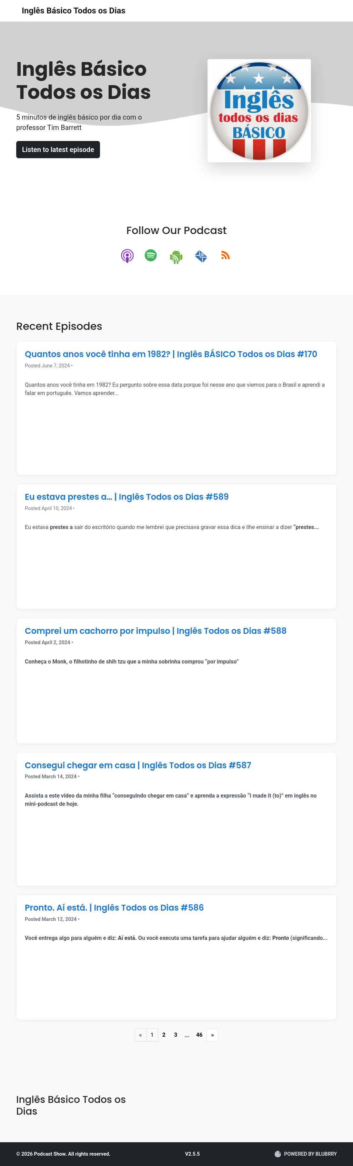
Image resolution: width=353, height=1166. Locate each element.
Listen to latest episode (58, 149)
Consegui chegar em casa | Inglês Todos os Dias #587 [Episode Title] (138, 765)
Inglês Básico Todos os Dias (73, 11)
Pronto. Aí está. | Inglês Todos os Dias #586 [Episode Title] (114, 907)
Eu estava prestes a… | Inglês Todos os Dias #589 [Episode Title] (127, 497)
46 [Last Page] (199, 1035)
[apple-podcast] (127, 256)
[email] (201, 256)
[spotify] (152, 256)
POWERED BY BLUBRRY (305, 1153)
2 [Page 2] (163, 1035)
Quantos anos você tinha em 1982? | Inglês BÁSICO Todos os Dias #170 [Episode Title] (171, 354)
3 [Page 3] (175, 1035)
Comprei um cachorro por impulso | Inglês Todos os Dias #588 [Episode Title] (156, 631)
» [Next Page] (212, 1035)
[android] (176, 256)
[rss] (225, 256)
